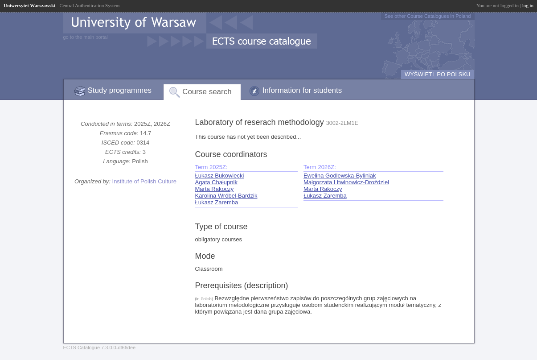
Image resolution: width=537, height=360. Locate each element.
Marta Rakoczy (214, 189)
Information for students (302, 90)
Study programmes (120, 90)
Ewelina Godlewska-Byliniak (339, 175)
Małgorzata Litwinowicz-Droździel (346, 182)
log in (527, 5)
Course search (207, 91)
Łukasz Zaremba (216, 202)
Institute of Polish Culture (144, 181)
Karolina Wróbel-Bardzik (226, 195)
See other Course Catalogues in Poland (428, 16)
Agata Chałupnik (216, 182)
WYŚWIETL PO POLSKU (438, 74)
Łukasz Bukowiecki (219, 175)
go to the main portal (85, 37)
